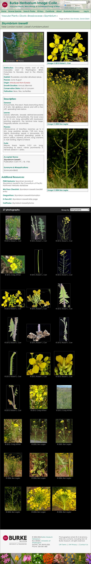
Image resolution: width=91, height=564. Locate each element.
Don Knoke (75, 19)
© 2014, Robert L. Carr (13, 241)
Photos (77, 5)
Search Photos (29, 11)
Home (3, 11)
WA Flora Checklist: (11, 189)
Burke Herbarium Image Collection (37, 3)
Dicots (23, 15)
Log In (86, 11)
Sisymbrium (50, 15)
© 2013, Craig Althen (13, 275)
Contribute (50, 11)
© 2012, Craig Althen (38, 410)
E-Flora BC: (7, 199)
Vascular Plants (10, 15)
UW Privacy (72, 545)
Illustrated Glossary (72, 11)
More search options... (73, 8)
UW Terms (62, 545)
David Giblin (84, 19)
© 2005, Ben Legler (39, 444)
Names (68, 5)
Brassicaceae (35, 15)
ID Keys (40, 11)
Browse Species (14, 11)
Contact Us (83, 545)
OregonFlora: (8, 195)
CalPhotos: (7, 203)
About (58, 11)
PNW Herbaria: (9, 181)
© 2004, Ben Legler (13, 478)
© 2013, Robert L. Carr (38, 275)
